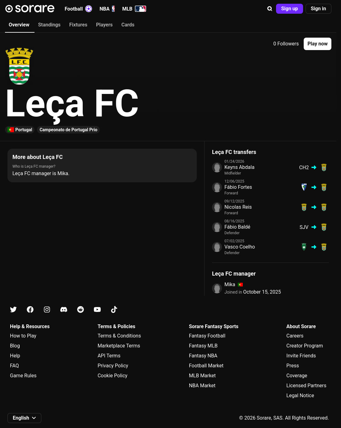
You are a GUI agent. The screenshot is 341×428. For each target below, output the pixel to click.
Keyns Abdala (239, 167)
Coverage (296, 376)
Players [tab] (104, 25)
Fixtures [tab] (78, 25)
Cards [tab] (128, 25)
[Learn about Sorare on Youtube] (97, 309)
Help (15, 356)
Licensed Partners (306, 385)
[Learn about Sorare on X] (13, 309)
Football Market (206, 366)
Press (292, 366)
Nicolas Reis (238, 207)
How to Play (23, 336)
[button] (270, 8)
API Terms (109, 356)
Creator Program (304, 346)
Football (78, 8)
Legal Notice (300, 395)
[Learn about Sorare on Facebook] (30, 309)
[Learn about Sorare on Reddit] (80, 309)
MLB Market (202, 376)
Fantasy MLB (203, 346)
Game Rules (23, 376)
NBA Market (202, 385)
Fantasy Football (207, 336)
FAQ (14, 366)
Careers (294, 336)
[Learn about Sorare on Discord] (64, 309)
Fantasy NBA (203, 356)
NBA (107, 9)
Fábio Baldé (237, 227)
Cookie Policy (112, 376)
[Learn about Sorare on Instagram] (47, 309)
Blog (15, 346)
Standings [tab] (49, 25)
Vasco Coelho (239, 247)
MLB (134, 9)
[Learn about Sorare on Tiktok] (114, 309)
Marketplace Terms (119, 346)
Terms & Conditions (119, 336)
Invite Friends (301, 356)
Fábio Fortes (238, 187)
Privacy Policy (113, 366)
